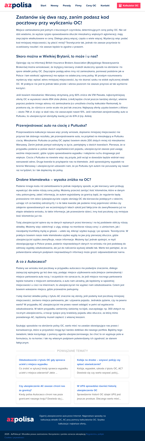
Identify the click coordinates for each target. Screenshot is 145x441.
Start (43, 5)
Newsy (54, 5)
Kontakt (105, 5)
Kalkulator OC (128, 5)
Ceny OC (91, 5)
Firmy (78, 5)
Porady (67, 5)
